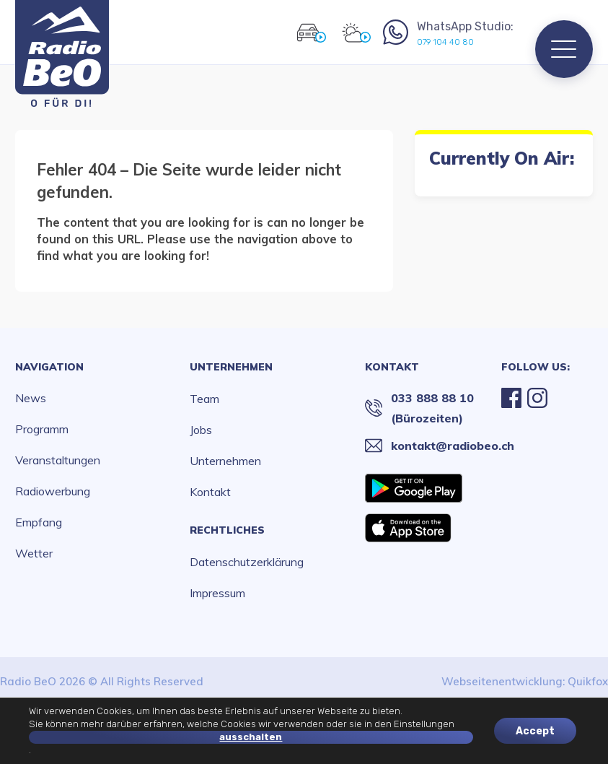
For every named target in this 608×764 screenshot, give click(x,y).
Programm (42, 429)
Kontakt (210, 492)
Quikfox (588, 681)
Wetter (34, 553)
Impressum (217, 593)
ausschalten (250, 737)
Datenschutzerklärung (247, 562)
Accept (535, 730)
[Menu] (564, 49)
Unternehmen (231, 366)
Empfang (38, 522)
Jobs (201, 429)
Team (204, 398)
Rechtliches (227, 530)
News (30, 398)
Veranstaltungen (57, 460)
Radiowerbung (52, 491)
